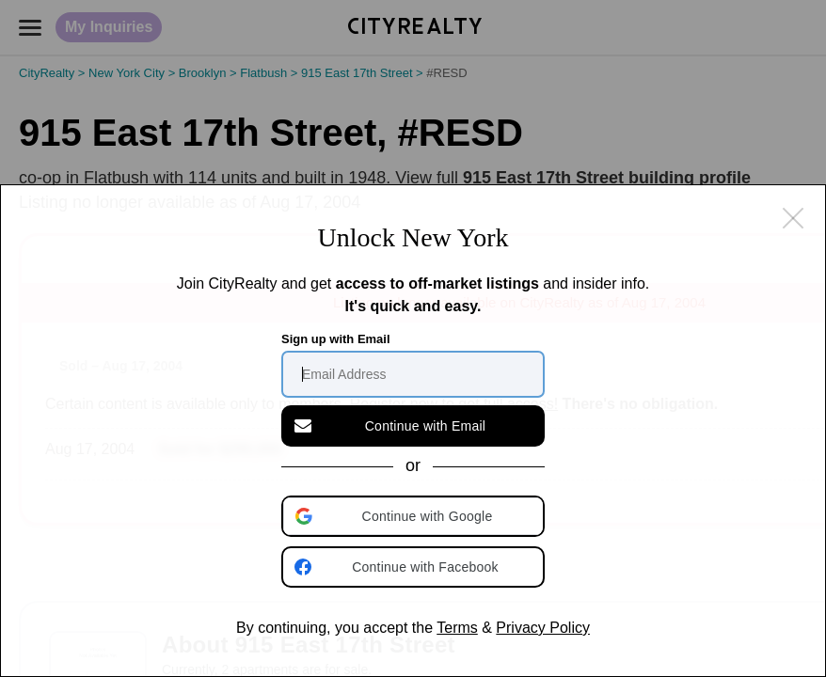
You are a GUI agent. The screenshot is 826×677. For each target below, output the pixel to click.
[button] (415, 516)
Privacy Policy (543, 628)
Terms (457, 628)
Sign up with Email (335, 339)
